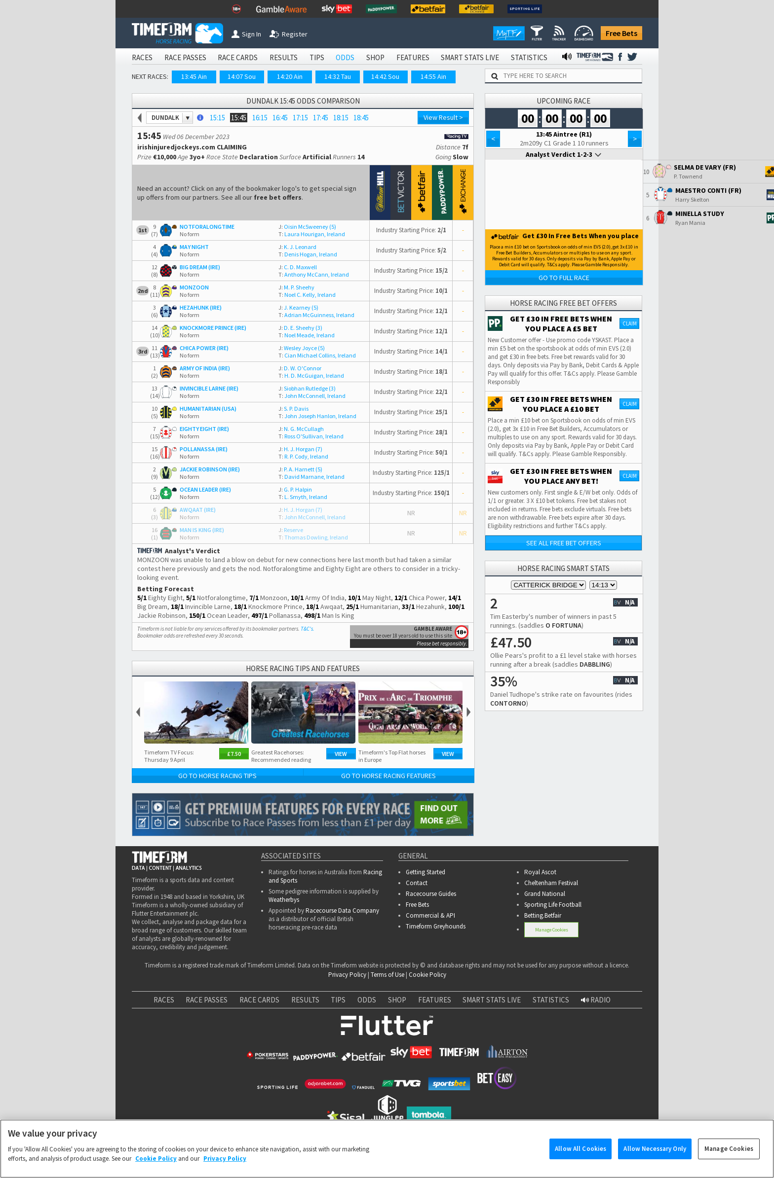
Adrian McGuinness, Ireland (316, 315)
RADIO (596, 999)
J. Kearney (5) (298, 307)
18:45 (361, 117)
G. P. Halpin (295, 489)
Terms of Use (387, 974)
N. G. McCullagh (301, 428)
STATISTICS (529, 57)
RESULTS (284, 57)
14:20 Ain (290, 76)
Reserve (290, 530)
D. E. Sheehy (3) (300, 327)
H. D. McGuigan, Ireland (311, 375)
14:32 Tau (337, 76)
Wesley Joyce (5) (301, 348)
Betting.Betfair (542, 915)
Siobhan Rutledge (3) (307, 388)
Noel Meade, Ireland (306, 335)
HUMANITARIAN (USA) (208, 408)
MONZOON (194, 287)
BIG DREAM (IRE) (200, 267)
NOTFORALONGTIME (207, 226)
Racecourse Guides (431, 894)
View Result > (443, 117)
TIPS (317, 57)
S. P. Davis (293, 408)
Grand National (544, 894)
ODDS (345, 57)
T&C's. (307, 628)
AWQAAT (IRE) (198, 509)
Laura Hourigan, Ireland (311, 234)
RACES (142, 57)
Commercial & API (430, 915)
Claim (629, 323)
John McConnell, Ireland (312, 395)
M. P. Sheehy (296, 287)
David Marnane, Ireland (311, 476)
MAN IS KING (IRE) (202, 530)
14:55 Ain (433, 76)
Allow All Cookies (580, 1153)
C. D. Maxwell (297, 267)
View (341, 753)
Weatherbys (284, 899)
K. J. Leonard (297, 246)
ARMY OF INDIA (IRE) (205, 368)
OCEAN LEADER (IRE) (205, 489)
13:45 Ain (194, 76)
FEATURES (412, 57)
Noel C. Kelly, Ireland (307, 294)
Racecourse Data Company (342, 910)
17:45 (320, 117)
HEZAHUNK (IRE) (201, 307)
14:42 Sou (385, 76)
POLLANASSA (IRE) (204, 449)
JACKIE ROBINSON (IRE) (210, 469)
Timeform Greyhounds (435, 926)
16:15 (260, 117)
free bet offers (278, 197)
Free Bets (621, 33)
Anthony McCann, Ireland (313, 274)
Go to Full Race (564, 277)
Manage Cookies (551, 930)
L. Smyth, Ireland (302, 496)
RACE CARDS (238, 57)
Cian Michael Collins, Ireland (317, 355)
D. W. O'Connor (299, 368)
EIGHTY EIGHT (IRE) (204, 428)
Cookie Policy (427, 974)
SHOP (375, 57)
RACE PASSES (185, 57)
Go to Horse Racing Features (388, 775)
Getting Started (425, 872)
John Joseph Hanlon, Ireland (317, 416)
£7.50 (234, 753)
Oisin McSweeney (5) (307, 226)
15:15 (217, 117)
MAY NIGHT (194, 246)
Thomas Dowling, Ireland (313, 537)
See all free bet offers (563, 542)
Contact (416, 883)
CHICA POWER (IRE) (204, 348)
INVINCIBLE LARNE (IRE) (209, 388)
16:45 (280, 117)
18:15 (340, 117)
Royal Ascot (540, 872)
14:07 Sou (242, 76)
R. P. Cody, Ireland (303, 456)
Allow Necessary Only (654, 1153)
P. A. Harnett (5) (300, 469)
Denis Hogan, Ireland (307, 254)
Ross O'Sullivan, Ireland (311, 436)
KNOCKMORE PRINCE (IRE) (213, 327)
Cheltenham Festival (551, 883)
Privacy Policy (347, 974)
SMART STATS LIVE (470, 57)
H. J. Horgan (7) (300, 449)
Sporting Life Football (552, 904)
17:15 (300, 117)
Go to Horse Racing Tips (217, 775)
